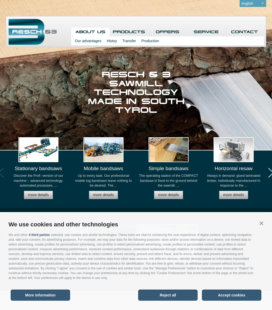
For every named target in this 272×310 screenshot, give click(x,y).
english (247, 3)
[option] (38, 170)
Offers (167, 32)
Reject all (168, 295)
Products (129, 32)
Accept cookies (231, 295)
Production (150, 41)
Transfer (129, 41)
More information (40, 295)
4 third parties (39, 235)
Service (206, 32)
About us (90, 32)
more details (38, 195)
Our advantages (88, 41)
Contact (244, 32)
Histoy (112, 41)
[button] (261, 223)
